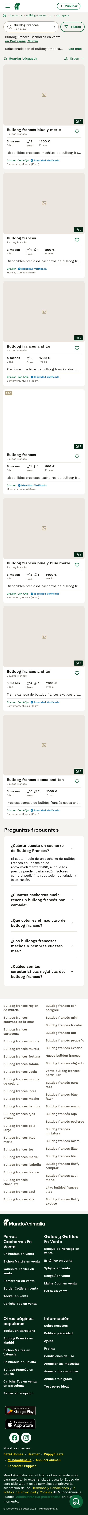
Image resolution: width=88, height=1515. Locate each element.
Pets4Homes (13, 1454)
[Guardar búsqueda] (76, 1501)
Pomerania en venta (19, 1281)
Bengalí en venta (57, 1276)
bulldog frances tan (61, 1033)
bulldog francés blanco (21, 1172)
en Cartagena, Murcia (21, 41)
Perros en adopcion (18, 1393)
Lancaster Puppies (22, 1466)
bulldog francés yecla (20, 1072)
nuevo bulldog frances (63, 1056)
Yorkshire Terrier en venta (18, 1271)
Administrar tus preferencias (38, 1497)
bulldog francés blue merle (19, 1140)
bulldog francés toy (18, 1149)
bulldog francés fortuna (21, 1056)
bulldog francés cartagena (15, 1032)
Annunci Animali (48, 1460)
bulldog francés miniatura (58, 1131)
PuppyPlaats (53, 1454)
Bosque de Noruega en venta (61, 1251)
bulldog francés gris (18, 1199)
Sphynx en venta (57, 1268)
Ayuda (48, 1341)
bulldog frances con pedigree (61, 1008)
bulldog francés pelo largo (19, 1128)
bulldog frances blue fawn (62, 1097)
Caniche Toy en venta (20, 1304)
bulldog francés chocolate (15, 1182)
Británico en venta (58, 1260)
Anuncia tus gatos (58, 1379)
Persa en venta (56, 1291)
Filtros (72, 27)
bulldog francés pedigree (65, 1121)
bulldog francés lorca (20, 1091)
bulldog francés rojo (61, 1114)
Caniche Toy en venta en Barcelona (20, 1384)
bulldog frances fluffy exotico (62, 1201)
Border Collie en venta (20, 1288)
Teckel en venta (15, 1296)
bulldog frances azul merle (61, 1178)
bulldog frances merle (20, 1157)
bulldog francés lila (61, 1156)
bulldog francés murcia (21, 1041)
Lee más (75, 49)
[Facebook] (14, 1438)
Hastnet (33, 1454)
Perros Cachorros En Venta (17, 1241)
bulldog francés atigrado (65, 1063)
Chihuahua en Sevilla (19, 1362)
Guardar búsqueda (20, 58)
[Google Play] (20, 1411)
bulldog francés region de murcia (20, 1008)
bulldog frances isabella (22, 1165)
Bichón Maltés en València (16, 1352)
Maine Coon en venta (60, 1283)
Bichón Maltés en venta (21, 1261)
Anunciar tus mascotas (62, 1364)
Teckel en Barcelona (19, 1331)
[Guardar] (77, 131)
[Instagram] (26, 1438)
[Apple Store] (20, 1424)
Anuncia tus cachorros (61, 1371)
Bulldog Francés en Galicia (18, 1372)
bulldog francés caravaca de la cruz (18, 1020)
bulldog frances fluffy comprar (62, 1166)
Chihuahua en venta (18, 1254)
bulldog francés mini (61, 1018)
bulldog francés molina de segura (21, 1081)
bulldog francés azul (19, 1192)
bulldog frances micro (63, 1141)
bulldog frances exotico (64, 1048)
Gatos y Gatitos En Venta (61, 1239)
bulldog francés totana (21, 1064)
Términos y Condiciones (50, 1488)
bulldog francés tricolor (64, 1025)
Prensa (49, 1348)
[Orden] (74, 58)
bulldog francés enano (63, 1106)
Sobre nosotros (56, 1326)
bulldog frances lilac (61, 1149)
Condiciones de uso (59, 1356)
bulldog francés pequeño (65, 1040)
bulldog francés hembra (22, 1106)
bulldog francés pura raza (62, 1085)
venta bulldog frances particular (63, 1073)
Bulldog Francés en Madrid (18, 1340)
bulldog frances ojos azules (19, 1116)
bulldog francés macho (21, 1099)
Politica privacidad (58, 1333)
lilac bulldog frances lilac (62, 1190)
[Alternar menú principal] (7, 6)
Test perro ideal (56, 1386)
